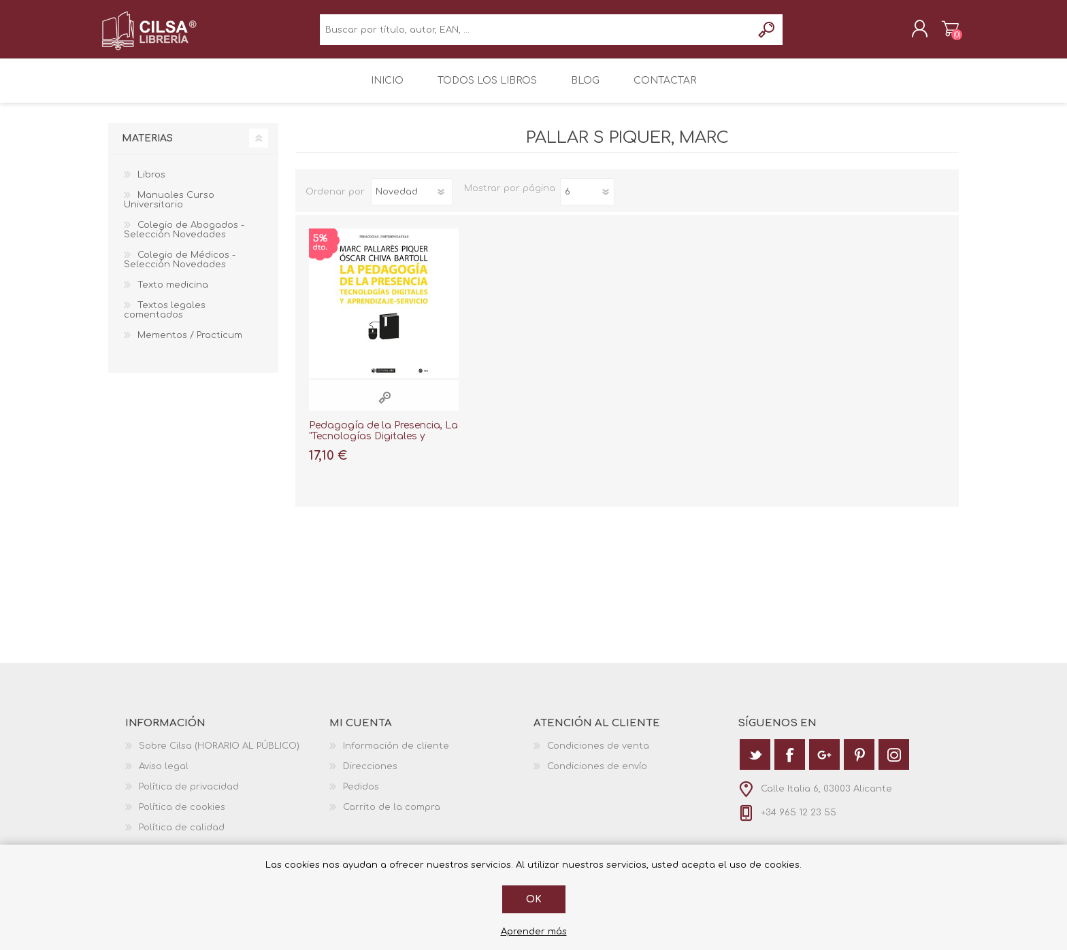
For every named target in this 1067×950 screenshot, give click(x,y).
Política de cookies (182, 816)
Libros (151, 184)
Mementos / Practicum (189, 345)
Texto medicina (172, 294)
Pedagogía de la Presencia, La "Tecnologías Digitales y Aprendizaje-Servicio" (383, 446)
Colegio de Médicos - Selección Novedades (179, 269)
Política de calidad (182, 837)
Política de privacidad (189, 796)
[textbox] (536, 34)
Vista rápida (384, 407)
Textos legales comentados (165, 319)
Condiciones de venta (598, 755)
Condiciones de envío (597, 776)
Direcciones (370, 776)
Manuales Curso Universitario (169, 209)
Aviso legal (163, 776)
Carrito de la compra (943, 33)
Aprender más (534, 931)
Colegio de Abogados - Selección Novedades (184, 239)
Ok (534, 899)
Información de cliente (396, 755)
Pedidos (361, 796)
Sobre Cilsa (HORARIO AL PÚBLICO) (219, 755)
